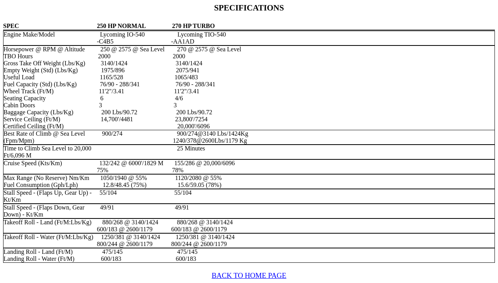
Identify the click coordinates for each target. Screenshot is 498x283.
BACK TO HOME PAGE (249, 275)
